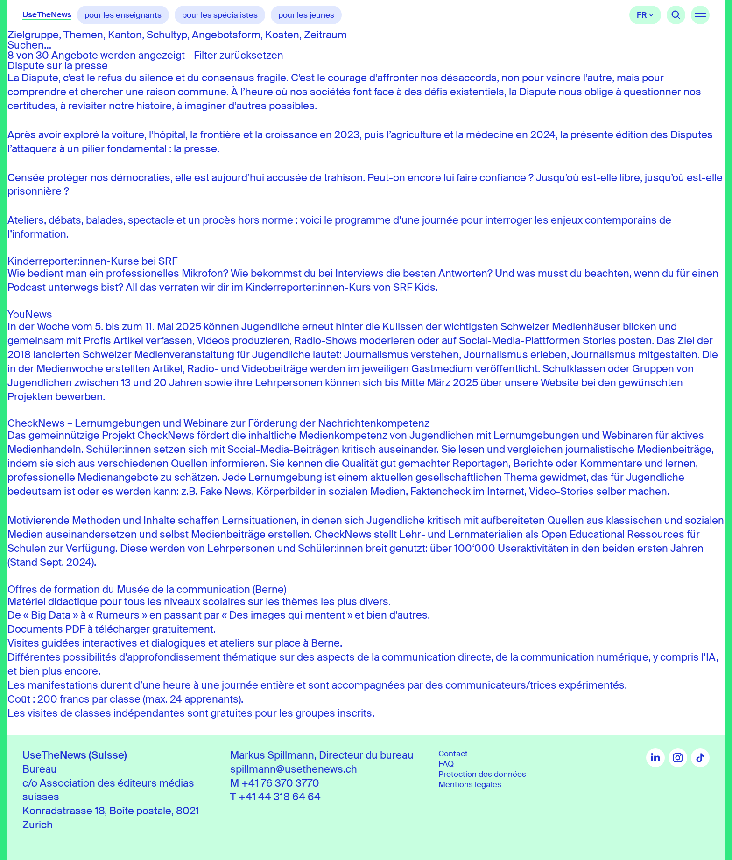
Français (645, 15)
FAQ (446, 764)
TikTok (700, 757)
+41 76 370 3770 (280, 783)
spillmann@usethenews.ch (293, 769)
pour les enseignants (123, 15)
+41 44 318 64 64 (280, 797)
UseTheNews (46, 14)
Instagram (678, 757)
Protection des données (482, 774)
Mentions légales (469, 784)
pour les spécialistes (220, 15)
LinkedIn (655, 757)
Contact (453, 753)
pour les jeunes (306, 15)
